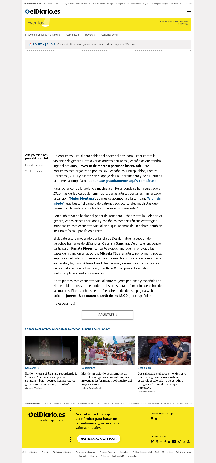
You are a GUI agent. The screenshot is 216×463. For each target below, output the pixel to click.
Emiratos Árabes (99, 4)
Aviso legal (124, 452)
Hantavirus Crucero (51, 4)
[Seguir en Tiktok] (179, 441)
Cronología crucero (67, 4)
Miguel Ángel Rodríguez (152, 4)
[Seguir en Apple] (156, 418)
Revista (93, 456)
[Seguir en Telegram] (164, 441)
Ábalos (191, 4)
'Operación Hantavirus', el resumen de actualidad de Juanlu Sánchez (96, 44)
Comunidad (72, 34)
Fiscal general (112, 4)
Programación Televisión (150, 403)
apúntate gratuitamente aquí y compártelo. (124, 181)
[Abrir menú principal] (189, 11)
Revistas (90, 34)
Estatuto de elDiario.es (86, 452)
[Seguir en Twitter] (156, 441)
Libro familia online (132, 403)
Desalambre (32, 367)
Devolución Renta (117, 403)
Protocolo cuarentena (83, 4)
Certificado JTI (118, 456)
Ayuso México (136, 4)
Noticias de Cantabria (180, 403)
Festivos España (69, 403)
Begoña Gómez (124, 4)
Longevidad (57, 403)
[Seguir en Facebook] (161, 441)
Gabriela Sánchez (33, 388)
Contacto (83, 456)
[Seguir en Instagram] (169, 441)
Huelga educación (180, 4)
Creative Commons (108, 452)
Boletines (105, 456)
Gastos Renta (82, 403)
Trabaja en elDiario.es (62, 452)
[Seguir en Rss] (188, 441)
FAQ (157, 452)
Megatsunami (167, 4)
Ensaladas (105, 403)
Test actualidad (165, 403)
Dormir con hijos (94, 403)
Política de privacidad (142, 452)
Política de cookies (184, 452)
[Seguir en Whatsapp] (184, 441)
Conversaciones (110, 34)
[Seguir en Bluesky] (152, 441)
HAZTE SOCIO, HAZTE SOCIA (98, 438)
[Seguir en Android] (152, 418)
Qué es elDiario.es (30, 452)
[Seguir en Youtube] (174, 441)
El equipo (46, 452)
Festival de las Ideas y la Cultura (42, 34)
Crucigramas (46, 403)
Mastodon (132, 456)
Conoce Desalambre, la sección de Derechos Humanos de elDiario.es (67, 329)
